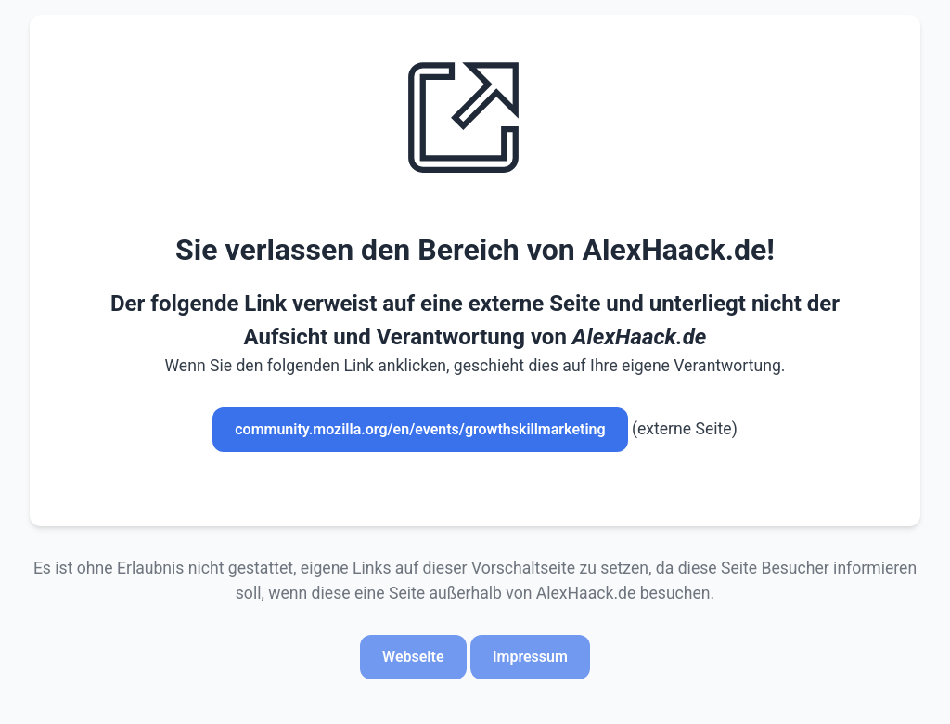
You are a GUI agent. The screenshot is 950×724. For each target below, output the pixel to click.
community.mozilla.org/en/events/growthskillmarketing (420, 429)
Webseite (412, 657)
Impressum (530, 657)
